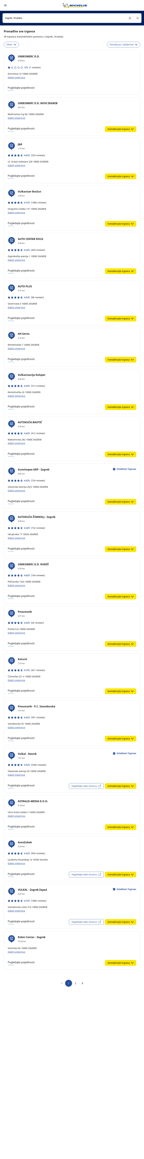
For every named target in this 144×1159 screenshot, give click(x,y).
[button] (130, 18)
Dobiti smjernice (16, 77)
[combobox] (72, 18)
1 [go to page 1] (68, 983)
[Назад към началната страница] (75, 5)
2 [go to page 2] (75, 983)
